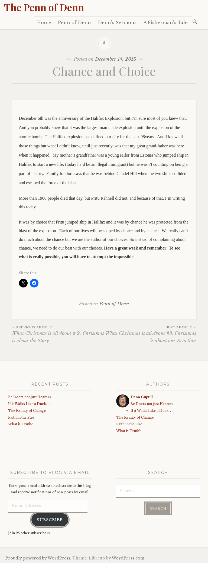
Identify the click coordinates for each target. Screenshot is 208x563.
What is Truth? (20, 424)
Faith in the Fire (21, 417)
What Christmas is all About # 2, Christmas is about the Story (58, 334)
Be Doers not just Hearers (29, 397)
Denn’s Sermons (117, 22)
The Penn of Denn (44, 7)
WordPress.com (128, 557)
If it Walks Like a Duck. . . (29, 404)
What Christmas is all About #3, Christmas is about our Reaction (150, 334)
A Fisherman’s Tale (165, 22)
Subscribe (50, 518)
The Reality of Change (27, 411)
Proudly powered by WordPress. (38, 557)
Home (44, 22)
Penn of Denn (74, 22)
